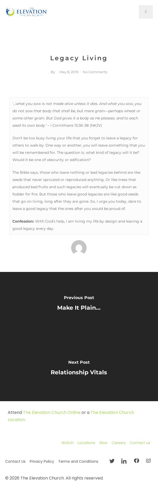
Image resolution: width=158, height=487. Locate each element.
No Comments (95, 72)
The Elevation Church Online (51, 412)
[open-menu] (146, 12)
